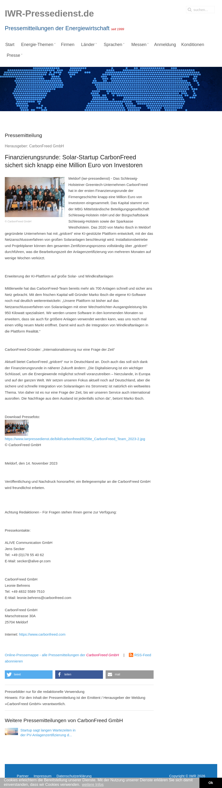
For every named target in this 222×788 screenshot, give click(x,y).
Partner (23, 776)
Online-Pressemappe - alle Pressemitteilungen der (62, 655)
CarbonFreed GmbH (46, 146)
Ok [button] (210, 783)
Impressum (42, 776)
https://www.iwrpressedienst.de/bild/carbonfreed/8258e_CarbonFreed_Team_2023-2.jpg (75, 430)
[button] (29, 674)
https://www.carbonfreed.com (42, 634)
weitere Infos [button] (93, 784)
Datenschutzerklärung (73, 776)
